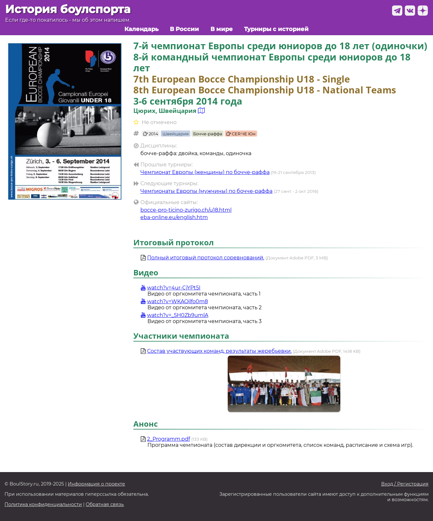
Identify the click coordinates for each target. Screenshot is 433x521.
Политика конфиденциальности (43, 504)
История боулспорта (67, 9)
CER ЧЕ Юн (241, 133)
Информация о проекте (96, 484)
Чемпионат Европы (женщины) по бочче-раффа (205, 172)
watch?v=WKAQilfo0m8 (174, 301)
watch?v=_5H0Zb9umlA (174, 315)
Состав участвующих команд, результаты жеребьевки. (219, 351)
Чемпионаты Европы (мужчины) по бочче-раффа (206, 191)
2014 (150, 133)
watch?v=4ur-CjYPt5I (170, 288)
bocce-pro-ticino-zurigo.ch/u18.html (186, 210)
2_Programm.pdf (168, 439)
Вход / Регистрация (405, 484)
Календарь (141, 29)
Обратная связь (105, 504)
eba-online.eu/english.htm (174, 217)
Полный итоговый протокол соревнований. (205, 258)
